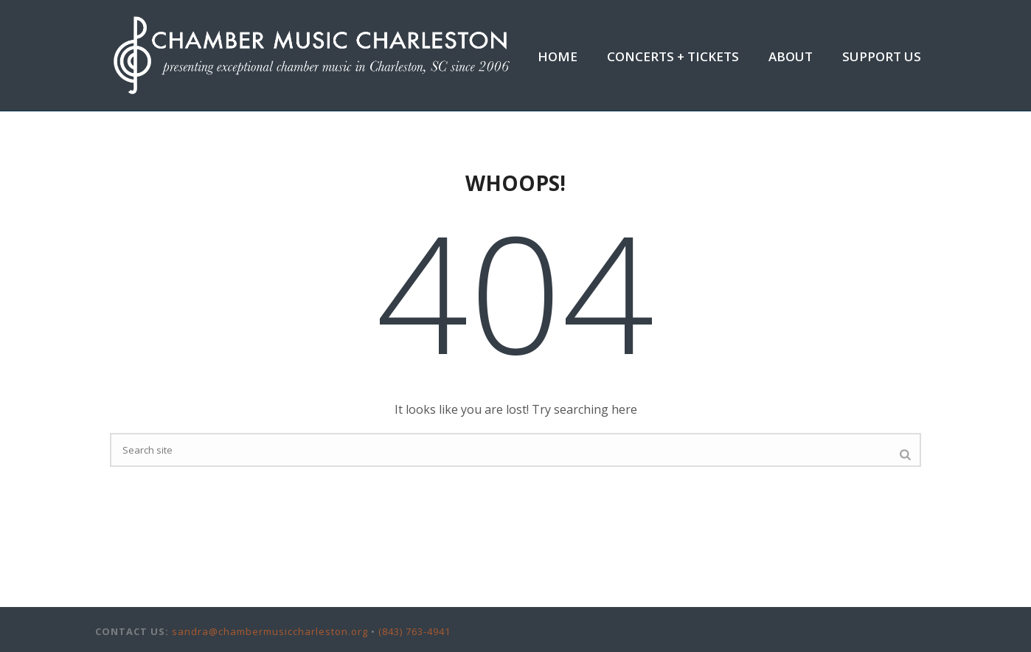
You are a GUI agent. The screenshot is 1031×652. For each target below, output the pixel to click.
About (790, 56)
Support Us (881, 56)
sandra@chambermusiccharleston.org (270, 631)
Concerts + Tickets (673, 56)
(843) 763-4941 (414, 631)
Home (557, 56)
